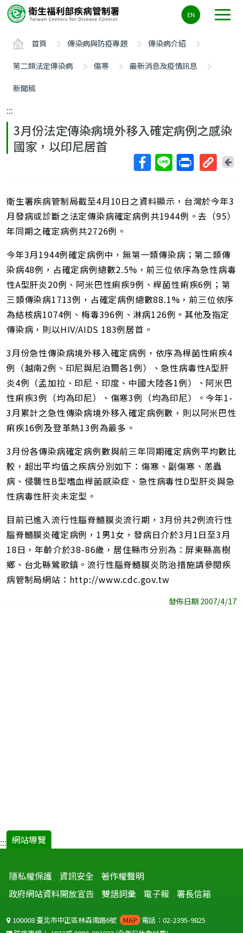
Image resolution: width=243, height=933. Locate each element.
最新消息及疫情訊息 (163, 65)
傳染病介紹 (167, 43)
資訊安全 (76, 875)
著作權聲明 (122, 875)
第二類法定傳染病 (43, 65)
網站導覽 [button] (29, 839)
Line (163, 162)
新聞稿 (24, 88)
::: (9, 110)
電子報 (156, 893)
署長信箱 (194, 893)
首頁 (39, 43)
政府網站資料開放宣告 (51, 893)
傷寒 (101, 65)
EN (191, 14)
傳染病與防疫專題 (97, 43)
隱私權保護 (30, 875)
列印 (185, 162)
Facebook (142, 162)
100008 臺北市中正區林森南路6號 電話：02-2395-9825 (106, 920)
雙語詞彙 (119, 893)
